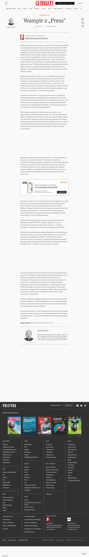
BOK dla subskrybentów (9, 536)
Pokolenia (68, 8)
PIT (25, 458)
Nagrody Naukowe (29, 520)
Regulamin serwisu (29, 527)
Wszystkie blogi (51, 468)
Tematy (70, 483)
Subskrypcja (68, 416)
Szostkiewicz (50, 460)
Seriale (26, 486)
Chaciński (49, 463)
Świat (24, 8)
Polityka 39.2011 (25, 333)
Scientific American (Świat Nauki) (32, 514)
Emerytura (27, 463)
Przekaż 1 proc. (72, 468)
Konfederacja (7, 496)
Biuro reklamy (7, 530)
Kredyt (26, 466)
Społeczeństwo (72, 466)
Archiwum (71, 478)
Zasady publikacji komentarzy (32, 530)
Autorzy (70, 481)
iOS (47, 534)
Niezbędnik (6, 473)
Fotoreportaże (72, 460)
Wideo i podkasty (58, 8)
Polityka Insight (12, 551)
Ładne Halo (51, 551)
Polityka (5, 455)
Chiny (4, 521)
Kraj (19, 8)
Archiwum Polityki (44, 15)
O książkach (49, 486)
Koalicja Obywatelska (9, 483)
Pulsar (26, 511)
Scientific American (9, 463)
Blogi (49, 8)
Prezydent (6, 498)
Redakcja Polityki (8, 527)
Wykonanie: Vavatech (60, 551)
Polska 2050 (6, 493)
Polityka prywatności (30, 533)
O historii (49, 488)
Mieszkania (27, 455)
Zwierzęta (71, 476)
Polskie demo (50, 496)
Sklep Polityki (72, 489)
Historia (70, 463)
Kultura (37, 8)
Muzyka (26, 480)
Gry (25, 493)
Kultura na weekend (52, 480)
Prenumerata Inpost (55, 416)
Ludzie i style (72, 458)
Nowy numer (12, 8)
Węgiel (26, 460)
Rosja (4, 518)
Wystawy (27, 488)
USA (4, 513)
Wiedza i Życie (7, 466)
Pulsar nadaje (50, 498)
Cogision (47, 551)
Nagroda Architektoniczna (32, 498)
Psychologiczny (50, 491)
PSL (4, 491)
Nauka (43, 8)
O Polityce (5, 539)
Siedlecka (49, 455)
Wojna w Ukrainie (8, 508)
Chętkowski (49, 466)
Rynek (30, 8)
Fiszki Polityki (71, 534)
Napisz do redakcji (8, 533)
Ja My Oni (6, 471)
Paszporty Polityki (30, 496)
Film (25, 483)
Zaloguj (80, 3)
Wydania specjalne (8, 458)
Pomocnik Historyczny (10, 460)
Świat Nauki (6, 468)
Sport (69, 471)
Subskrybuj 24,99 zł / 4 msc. (65, 3)
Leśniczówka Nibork (23, 551)
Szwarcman (49, 458)
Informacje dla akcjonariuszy (32, 539)
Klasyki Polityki (72, 473)
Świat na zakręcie (51, 483)
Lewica (5, 488)
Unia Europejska (8, 511)
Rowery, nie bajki (51, 493)
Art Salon (27, 501)
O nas (69, 486)
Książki (26, 478)
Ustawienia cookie (29, 542)
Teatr (26, 491)
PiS (4, 486)
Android (51, 534)
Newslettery (71, 455)
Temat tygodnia (50, 478)
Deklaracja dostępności (31, 536)
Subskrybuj (62, 203)
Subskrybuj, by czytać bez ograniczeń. (36, 38)
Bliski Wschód (7, 516)
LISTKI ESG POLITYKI (31, 468)
